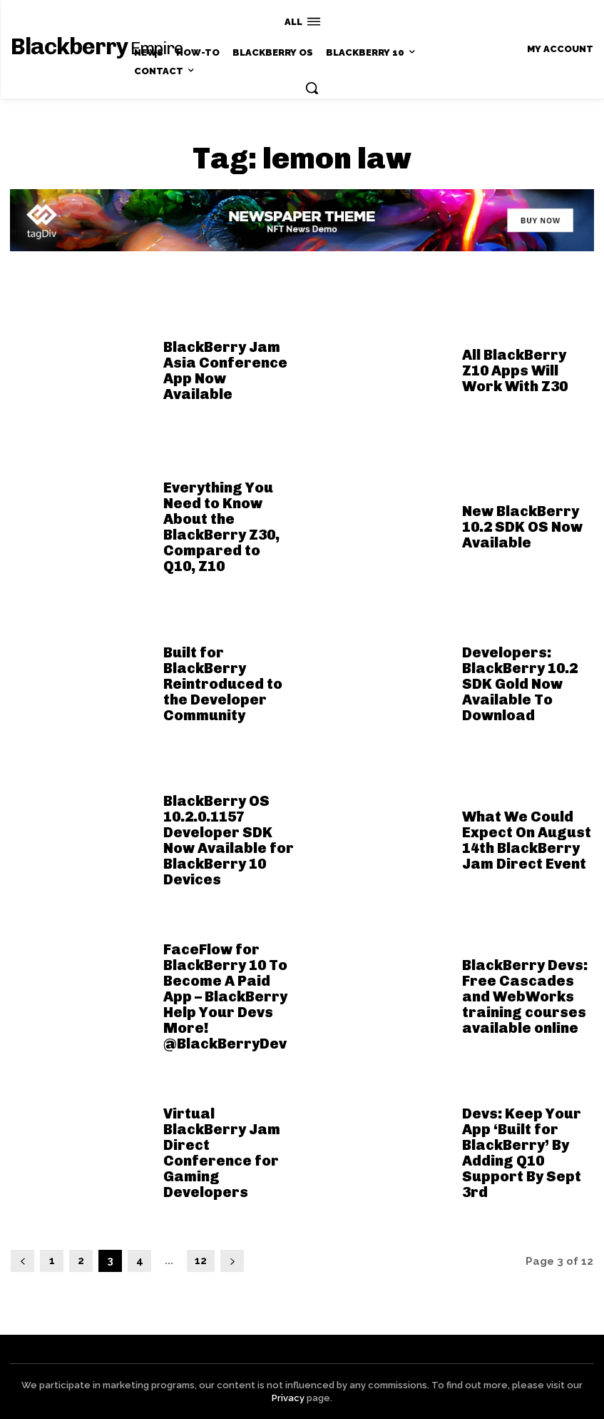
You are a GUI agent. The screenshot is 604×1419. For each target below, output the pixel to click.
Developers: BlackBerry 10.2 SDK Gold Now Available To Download (520, 684)
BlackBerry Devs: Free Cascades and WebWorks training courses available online (525, 996)
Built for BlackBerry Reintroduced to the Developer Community (222, 684)
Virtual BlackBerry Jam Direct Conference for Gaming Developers (221, 1153)
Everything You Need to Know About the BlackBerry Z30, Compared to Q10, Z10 (221, 527)
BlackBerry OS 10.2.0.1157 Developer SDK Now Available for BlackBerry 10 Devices (228, 840)
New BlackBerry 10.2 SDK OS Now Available (522, 527)
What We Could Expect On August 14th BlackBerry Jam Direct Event (526, 840)
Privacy (288, 1398)
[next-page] (232, 1261)
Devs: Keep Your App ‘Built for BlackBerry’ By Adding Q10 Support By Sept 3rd (521, 1153)
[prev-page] (22, 1261)
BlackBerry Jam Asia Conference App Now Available (225, 370)
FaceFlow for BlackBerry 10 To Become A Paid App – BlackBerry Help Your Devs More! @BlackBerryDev (225, 996)
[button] (311, 88)
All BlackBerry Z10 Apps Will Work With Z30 (515, 370)
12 (201, 1260)
